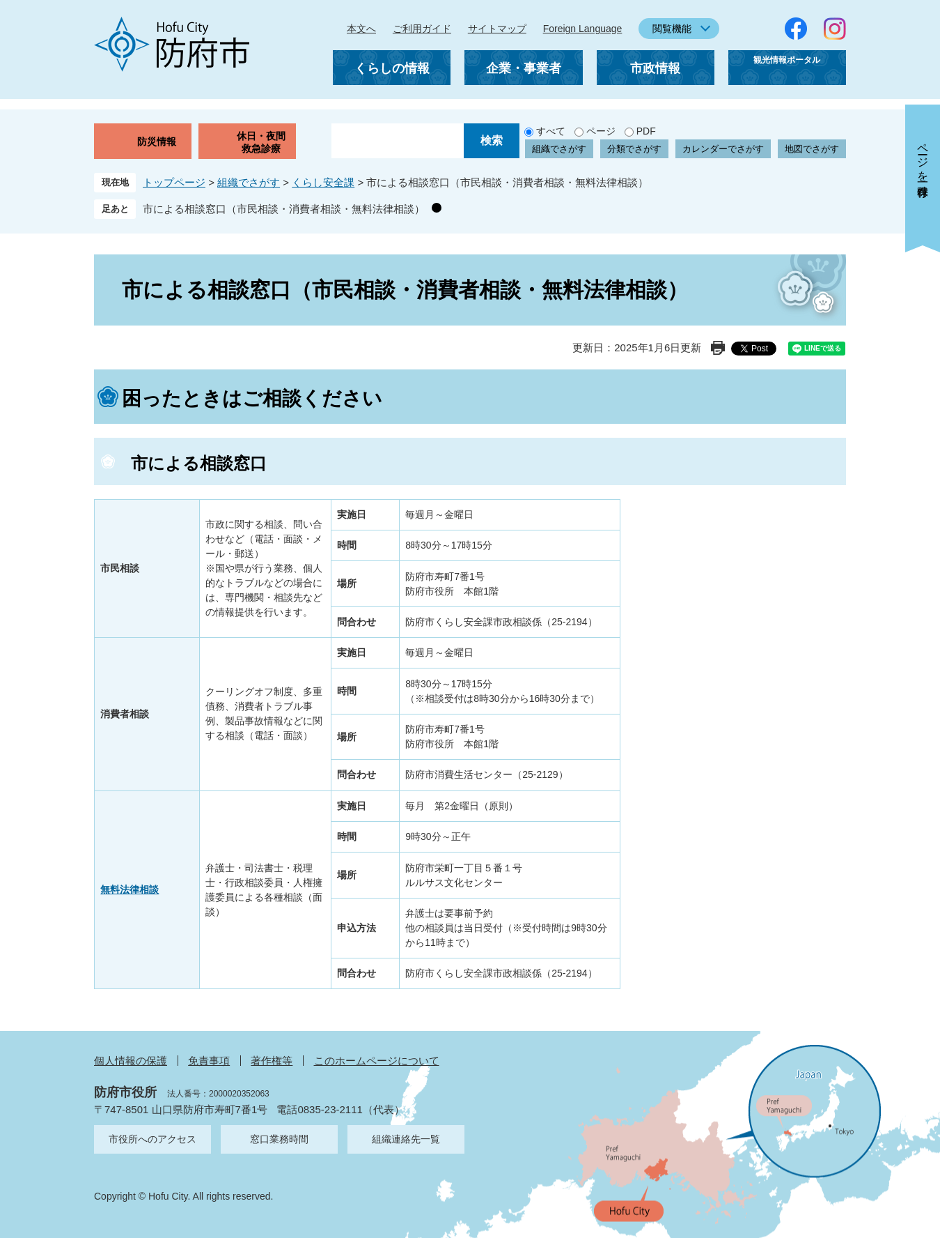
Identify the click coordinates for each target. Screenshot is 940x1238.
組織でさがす (559, 149)
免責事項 (209, 1061)
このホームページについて (376, 1061)
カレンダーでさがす (723, 149)
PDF (646, 131)
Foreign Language (582, 28)
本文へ (361, 28)
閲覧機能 (671, 28)
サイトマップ (497, 28)
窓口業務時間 (279, 1139)
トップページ (174, 182)
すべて (550, 131)
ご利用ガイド (422, 28)
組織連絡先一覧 (406, 1139)
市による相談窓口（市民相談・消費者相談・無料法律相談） (284, 209)
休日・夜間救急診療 (261, 142)
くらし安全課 (323, 182)
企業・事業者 (523, 68)
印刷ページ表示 (718, 348)
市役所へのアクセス (152, 1139)
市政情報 (655, 68)
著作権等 (271, 1061)
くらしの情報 (392, 68)
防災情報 (156, 141)
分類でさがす (634, 149)
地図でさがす (812, 149)
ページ (601, 131)
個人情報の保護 (130, 1061)
